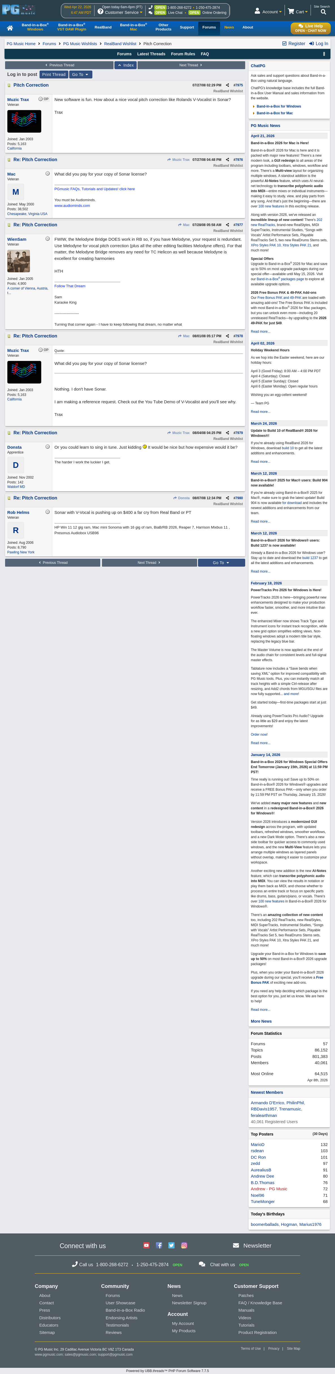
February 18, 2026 (266, 583)
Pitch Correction (31, 85)
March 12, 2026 (264, 473)
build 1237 (310, 558)
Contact (46, 1302)
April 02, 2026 (263, 343)
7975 (239, 85)
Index (125, 65)
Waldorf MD (16, 487)
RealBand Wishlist (120, 43)
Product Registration (257, 1332)
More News (261, 1021)
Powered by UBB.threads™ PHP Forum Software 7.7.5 (167, 1371)
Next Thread (191, 65)
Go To (81, 74)
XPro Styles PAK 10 (266, 245)
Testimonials (117, 1325)
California (14, 148)
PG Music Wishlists (80, 43)
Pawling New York (20, 552)
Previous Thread (59, 65)
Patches (246, 1295)
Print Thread (54, 74)
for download (292, 503)
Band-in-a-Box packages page (280, 279)
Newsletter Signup (189, 1302)
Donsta (181, 498)
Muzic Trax (178, 160)
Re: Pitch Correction (35, 159)
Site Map (293, 1349)
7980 (239, 498)
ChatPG (258, 65)
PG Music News (265, 125)
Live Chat (175, 13)
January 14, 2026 (265, 755)
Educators (48, 1325)
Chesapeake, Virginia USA (27, 214)
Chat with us (222, 1264)
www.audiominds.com (72, 205)
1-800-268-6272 (180, 8)
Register (293, 43)
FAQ (205, 54)
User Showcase (120, 1302)
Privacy (273, 1349)
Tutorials (246, 1325)
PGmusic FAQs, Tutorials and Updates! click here (95, 189)
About (44, 1295)
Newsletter (257, 1245)
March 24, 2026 (264, 423)
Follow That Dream (70, 286)
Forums (49, 43)
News (177, 1295)
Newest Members (267, 1092)
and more (291, 694)
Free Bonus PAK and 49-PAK (279, 298)
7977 (239, 225)
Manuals (246, 1310)
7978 (239, 336)
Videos (244, 1317)
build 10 (288, 448)
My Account (183, 1323)
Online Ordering (215, 13)
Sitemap (47, 1332)
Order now (259, 735)
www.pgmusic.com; (49, 1355)
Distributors (50, 1317)
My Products (183, 1330)
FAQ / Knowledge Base (260, 1302)
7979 (239, 433)
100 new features (271, 206)
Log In (318, 43)
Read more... (260, 332)
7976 (239, 160)
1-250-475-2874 (208, 8)
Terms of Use (251, 1349)
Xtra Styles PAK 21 (297, 245)
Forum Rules (183, 54)
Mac (184, 225)
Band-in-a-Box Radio (125, 1310)
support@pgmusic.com (115, 1355)
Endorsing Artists (122, 1317)
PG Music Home (21, 43)
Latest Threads (151, 54)
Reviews (114, 1332)
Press (44, 1310)
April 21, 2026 (263, 136)
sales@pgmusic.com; (81, 1355)
